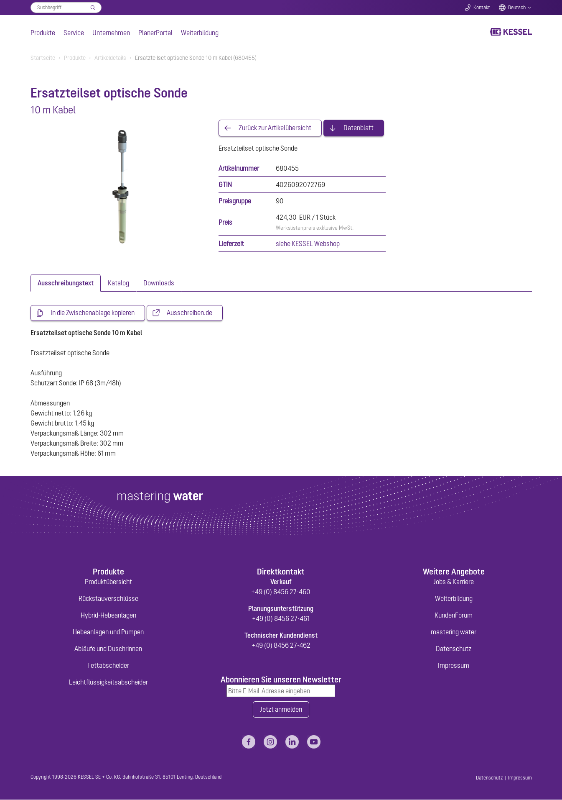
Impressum (453, 665)
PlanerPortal (155, 32)
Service (74, 32)
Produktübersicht (108, 581)
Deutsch (517, 7)
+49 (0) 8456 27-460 (280, 591)
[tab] (66, 283)
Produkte (43, 32)
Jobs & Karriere (453, 581)
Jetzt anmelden (281, 709)
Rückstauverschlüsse (108, 598)
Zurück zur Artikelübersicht (275, 128)
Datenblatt (358, 128)
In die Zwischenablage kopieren (93, 313)
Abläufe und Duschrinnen (108, 648)
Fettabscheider (108, 665)
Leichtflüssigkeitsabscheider (108, 682)
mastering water (453, 632)
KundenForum (454, 615)
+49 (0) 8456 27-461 (281, 618)
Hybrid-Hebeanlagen (108, 615)
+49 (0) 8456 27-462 (281, 645)
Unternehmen (111, 32)
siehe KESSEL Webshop (308, 243)
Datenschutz (453, 648)
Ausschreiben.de (189, 313)
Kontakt (481, 7)
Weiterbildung (200, 32)
